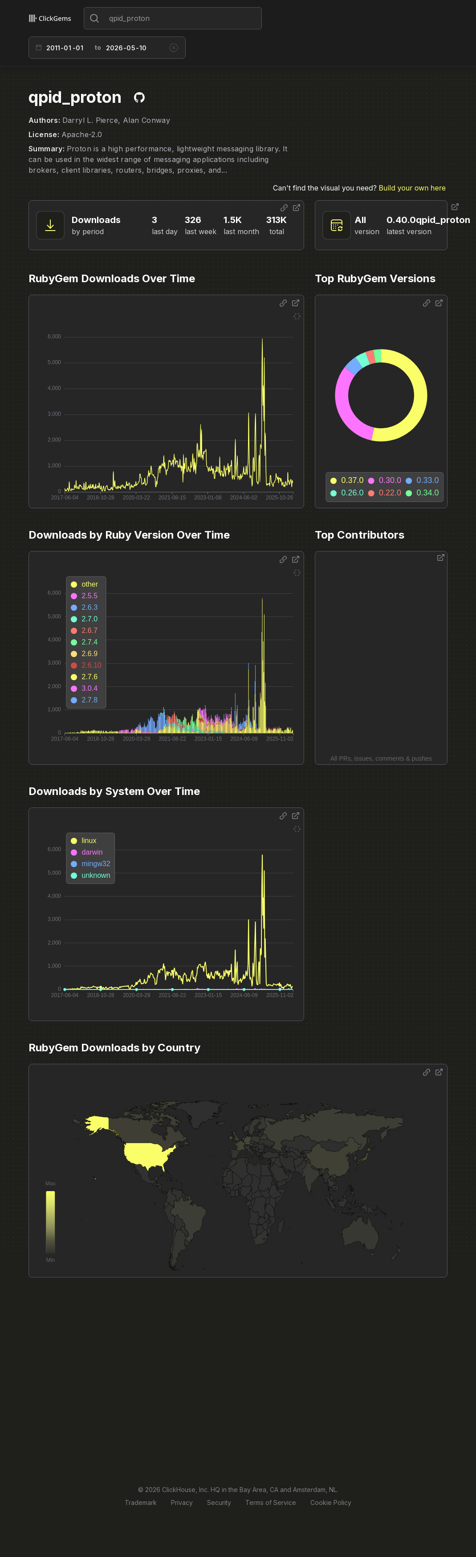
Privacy (182, 1502)
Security (219, 1502)
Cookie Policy (330, 1502)
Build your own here (412, 187)
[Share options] (284, 207)
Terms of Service (270, 1502)
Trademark (141, 1502)
